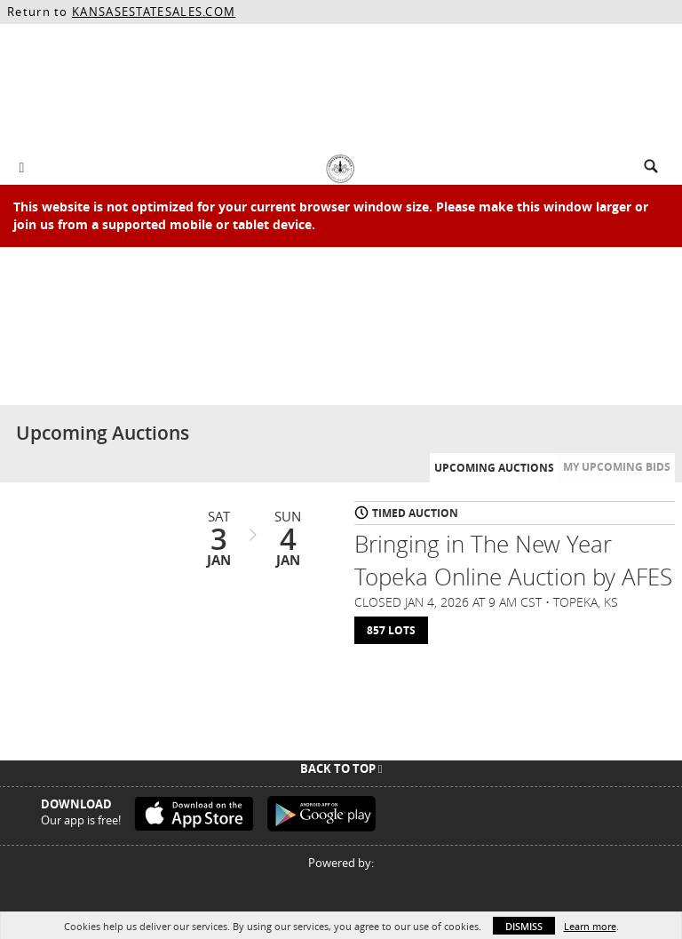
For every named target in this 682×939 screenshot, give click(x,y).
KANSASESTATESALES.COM (153, 12)
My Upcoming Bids (616, 466)
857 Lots (391, 630)
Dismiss (524, 926)
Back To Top (341, 768)
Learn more (590, 926)
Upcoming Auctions (494, 467)
